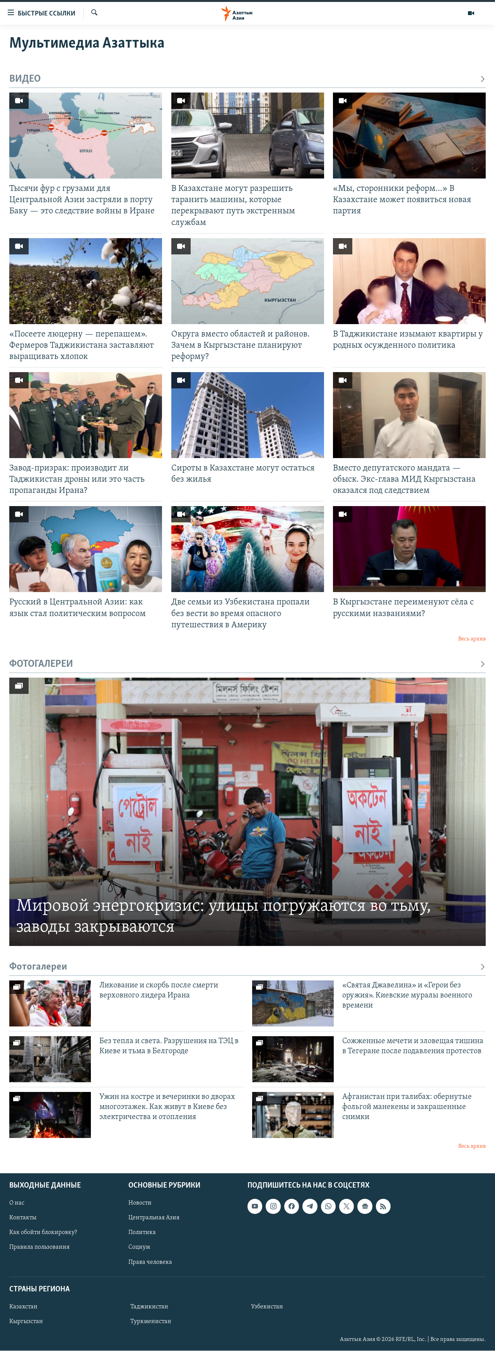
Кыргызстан (26, 1321)
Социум (139, 1248)
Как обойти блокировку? (43, 1233)
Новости (140, 1203)
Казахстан (23, 1307)
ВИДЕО (247, 79)
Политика (142, 1233)
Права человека (150, 1262)
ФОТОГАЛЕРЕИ (247, 664)
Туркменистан (150, 1321)
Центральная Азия (153, 1218)
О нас (16, 1203)
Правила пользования (39, 1248)
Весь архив (472, 639)
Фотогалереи (247, 967)
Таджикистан (149, 1307)
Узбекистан (267, 1307)
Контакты (22, 1218)
